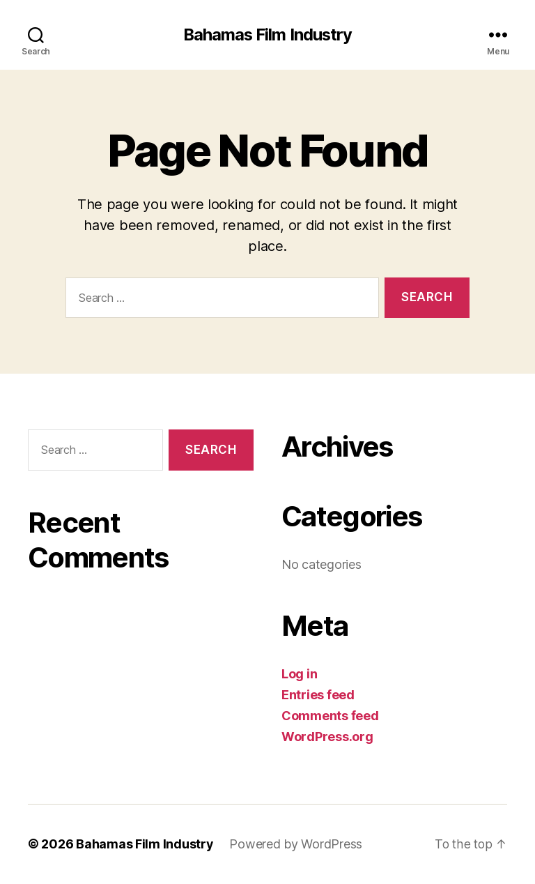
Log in (299, 674)
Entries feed (318, 695)
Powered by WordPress (296, 844)
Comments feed (330, 716)
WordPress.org (327, 737)
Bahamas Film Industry (267, 34)
